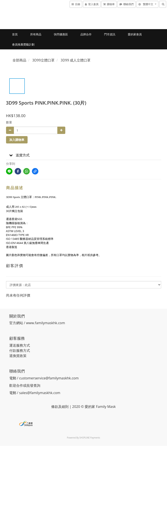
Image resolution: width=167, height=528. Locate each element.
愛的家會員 (135, 34)
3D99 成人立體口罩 (76, 60)
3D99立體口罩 (43, 60)
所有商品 (35, 34)
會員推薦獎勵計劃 (23, 44)
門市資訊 (109, 34)
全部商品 (19, 60)
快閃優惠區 (61, 34)
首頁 (15, 34)
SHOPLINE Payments (89, 437)
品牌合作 (86, 34)
